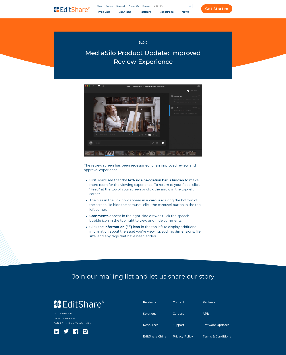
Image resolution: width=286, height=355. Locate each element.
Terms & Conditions (217, 336)
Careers (146, 6)
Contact (179, 302)
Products (104, 11)
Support (120, 6)
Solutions (125, 11)
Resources (166, 11)
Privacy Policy (183, 336)
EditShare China (155, 336)
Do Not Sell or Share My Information (73, 323)
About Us (134, 6)
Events (109, 6)
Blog (99, 6)
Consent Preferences (64, 318)
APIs (206, 313)
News (185, 11)
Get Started (216, 9)
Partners (145, 11)
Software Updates (216, 325)
